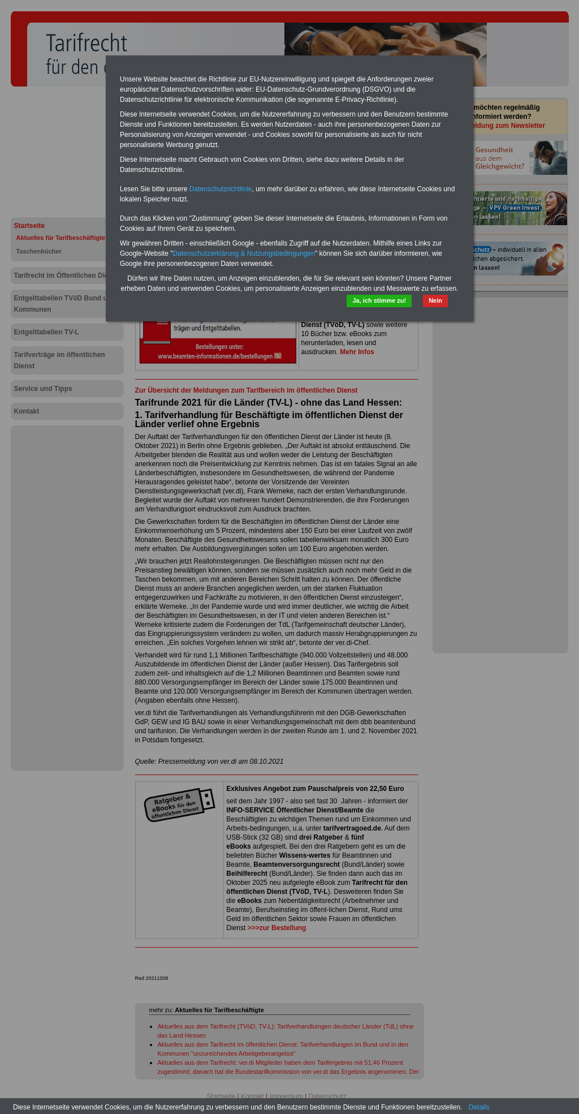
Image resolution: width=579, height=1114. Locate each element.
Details (479, 1107)
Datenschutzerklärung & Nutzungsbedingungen (243, 253)
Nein (435, 300)
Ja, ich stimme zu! (379, 300)
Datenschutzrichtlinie (220, 189)
